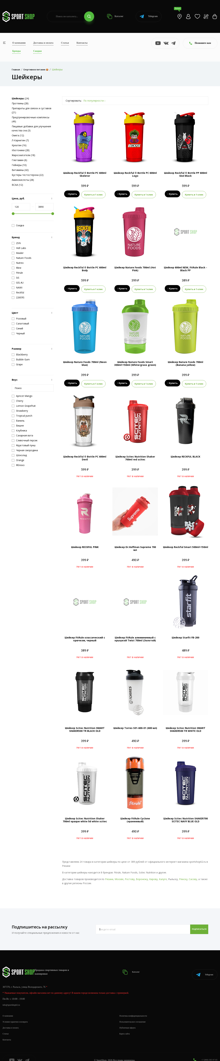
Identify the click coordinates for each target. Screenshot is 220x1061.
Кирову (153, 876)
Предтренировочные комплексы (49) (30, 119)
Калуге (163, 876)
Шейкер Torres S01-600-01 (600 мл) (135, 725)
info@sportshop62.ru (13, 997)
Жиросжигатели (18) (23, 155)
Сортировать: (74, 100)
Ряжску (183, 876)
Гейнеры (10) (19, 165)
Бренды (16, 51)
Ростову (130, 876)
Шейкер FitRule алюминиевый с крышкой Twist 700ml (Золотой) (135, 636)
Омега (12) (18, 135)
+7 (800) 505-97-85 (208, 1052)
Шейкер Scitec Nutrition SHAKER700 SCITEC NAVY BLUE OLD (185, 817)
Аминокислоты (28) (23, 179)
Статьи (65, 43)
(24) (20, 98)
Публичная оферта (128, 1020)
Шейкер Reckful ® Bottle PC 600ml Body (84, 268)
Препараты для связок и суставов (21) (31, 110)
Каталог (115, 16)
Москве (119, 876)
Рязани (109, 876)
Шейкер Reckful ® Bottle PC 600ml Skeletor (84, 174)
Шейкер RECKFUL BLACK (185, 453)
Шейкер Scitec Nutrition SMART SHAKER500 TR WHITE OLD (185, 726)
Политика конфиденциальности (135, 1008)
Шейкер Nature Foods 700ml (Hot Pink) (135, 268)
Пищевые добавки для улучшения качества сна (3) (31, 128)
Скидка (18, 225)
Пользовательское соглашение (134, 1014)
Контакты (82, 43)
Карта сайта (125, 1026)
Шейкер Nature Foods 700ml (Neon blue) (85, 361)
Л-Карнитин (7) (20, 140)
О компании (19, 43)
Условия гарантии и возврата (17, 1014)
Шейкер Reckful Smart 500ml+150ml (185, 544)
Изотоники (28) (21, 150)
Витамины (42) (20, 170)
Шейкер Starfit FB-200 (185, 634)
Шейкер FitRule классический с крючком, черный (85, 636)
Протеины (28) (20, 103)
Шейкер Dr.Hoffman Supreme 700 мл (135, 545)
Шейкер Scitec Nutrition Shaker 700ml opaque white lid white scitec (85, 817)
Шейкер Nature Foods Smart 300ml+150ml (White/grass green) (135, 361)
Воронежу (142, 876)
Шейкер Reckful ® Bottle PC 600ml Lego (135, 174)
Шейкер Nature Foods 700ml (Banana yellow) (185, 361)
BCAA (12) (17, 184)
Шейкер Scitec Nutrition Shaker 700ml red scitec (135, 455)
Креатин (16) (19, 145)
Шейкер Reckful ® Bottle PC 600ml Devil (84, 455)
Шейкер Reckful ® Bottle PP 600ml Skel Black (185, 174)
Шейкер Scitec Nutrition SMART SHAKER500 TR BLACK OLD (85, 726)
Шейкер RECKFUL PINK (85, 544)
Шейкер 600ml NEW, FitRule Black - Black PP (185, 268)
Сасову (193, 876)
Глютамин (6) (19, 160)
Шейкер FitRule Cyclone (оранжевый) (135, 817)
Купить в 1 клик (93, 194)
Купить (72, 194)
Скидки (37, 51)
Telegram (149, 16)
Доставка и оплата (43, 43)
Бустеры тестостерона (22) (27, 175)
